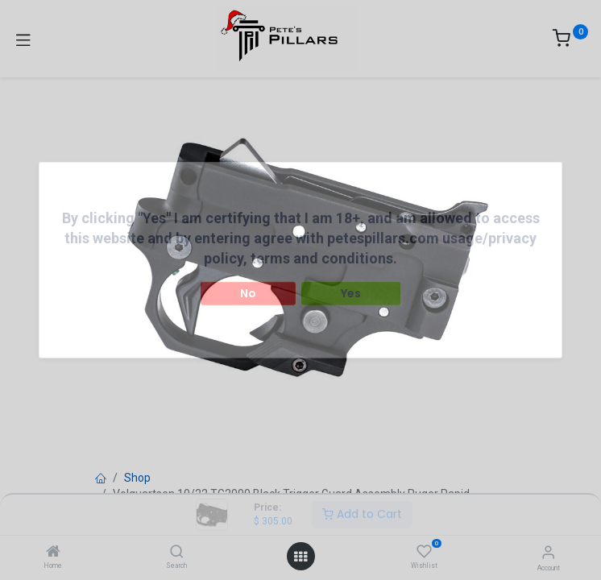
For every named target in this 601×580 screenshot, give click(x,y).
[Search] (176, 552)
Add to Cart (362, 514)
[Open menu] (300, 556)
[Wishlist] (424, 551)
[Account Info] (548, 552)
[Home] (53, 552)
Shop (137, 477)
